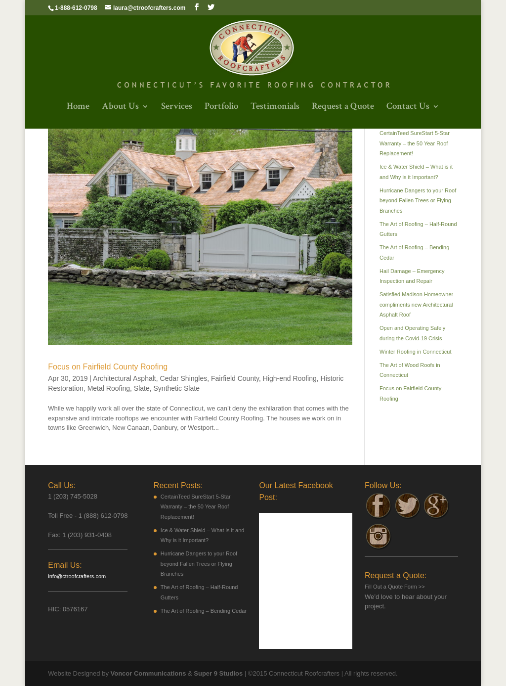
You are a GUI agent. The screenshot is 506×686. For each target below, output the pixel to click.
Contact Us (407, 107)
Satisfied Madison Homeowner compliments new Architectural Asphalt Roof (416, 304)
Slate (142, 388)
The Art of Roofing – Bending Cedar (204, 611)
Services (176, 107)
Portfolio (221, 107)
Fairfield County (235, 378)
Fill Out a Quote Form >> (395, 587)
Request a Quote (343, 107)
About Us (120, 107)
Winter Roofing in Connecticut (416, 352)
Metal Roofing (108, 388)
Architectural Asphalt (124, 378)
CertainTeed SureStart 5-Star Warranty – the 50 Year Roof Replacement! (415, 143)
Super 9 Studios (218, 673)
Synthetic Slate (177, 388)
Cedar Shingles (184, 378)
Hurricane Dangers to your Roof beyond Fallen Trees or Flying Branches (418, 200)
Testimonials (275, 107)
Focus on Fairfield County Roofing (108, 367)
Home (78, 107)
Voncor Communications (148, 673)
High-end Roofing (290, 378)
